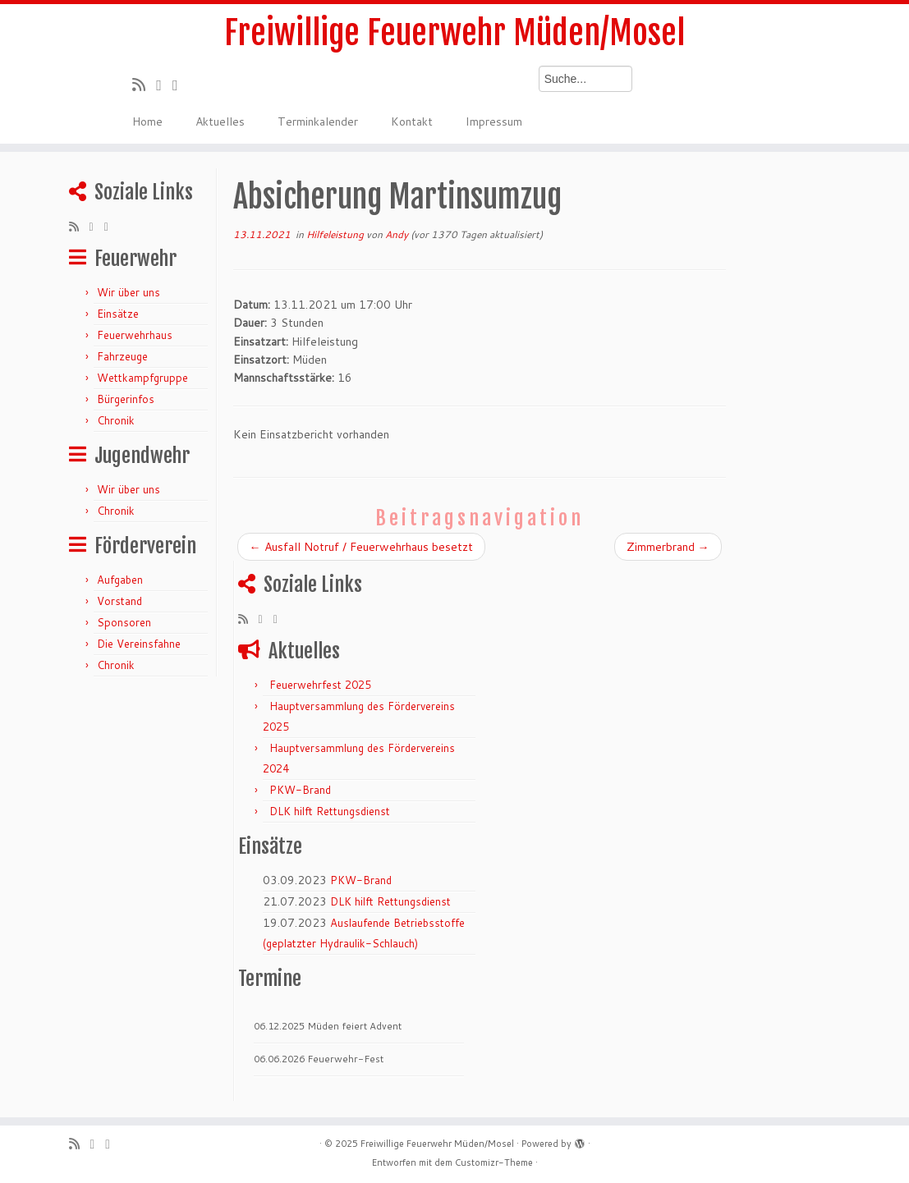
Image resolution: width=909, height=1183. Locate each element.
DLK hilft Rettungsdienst (329, 811)
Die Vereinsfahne (139, 643)
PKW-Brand (300, 789)
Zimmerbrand (668, 547)
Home (147, 121)
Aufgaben (120, 579)
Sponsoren (124, 622)
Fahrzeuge (122, 356)
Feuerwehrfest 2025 (320, 684)
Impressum (494, 121)
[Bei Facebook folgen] (180, 84)
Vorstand (119, 601)
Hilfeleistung (336, 234)
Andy (396, 234)
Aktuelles (220, 121)
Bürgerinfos (125, 399)
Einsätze (118, 313)
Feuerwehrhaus (134, 335)
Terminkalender (318, 121)
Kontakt (412, 121)
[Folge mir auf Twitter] (164, 84)
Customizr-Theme (494, 1162)
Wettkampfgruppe (142, 377)
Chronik (116, 420)
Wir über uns (128, 292)
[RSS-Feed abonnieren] (144, 84)
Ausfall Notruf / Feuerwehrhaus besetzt (361, 547)
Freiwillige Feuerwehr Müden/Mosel (454, 33)
